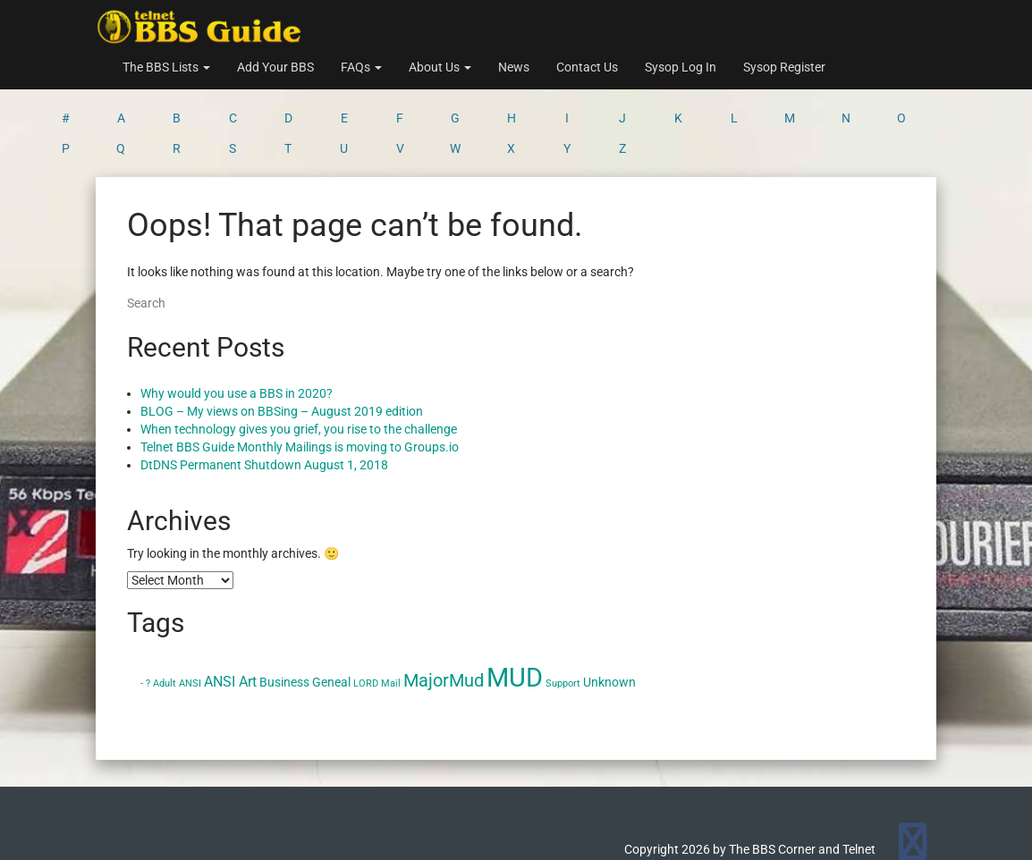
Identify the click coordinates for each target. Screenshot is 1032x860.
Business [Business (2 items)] (284, 612)
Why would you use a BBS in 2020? (236, 323)
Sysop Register (784, 67)
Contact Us (587, 67)
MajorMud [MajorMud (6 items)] (443, 610)
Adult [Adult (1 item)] (164, 614)
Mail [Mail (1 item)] (391, 614)
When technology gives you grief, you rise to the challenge (298, 359)
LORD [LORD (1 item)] (365, 614)
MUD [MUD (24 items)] (514, 608)
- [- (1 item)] (141, 614)
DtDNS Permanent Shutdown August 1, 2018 (264, 395)
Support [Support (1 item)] (563, 614)
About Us (440, 67)
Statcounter (33, 851)
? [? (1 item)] (148, 614)
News (513, 67)
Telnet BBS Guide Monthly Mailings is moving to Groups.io (299, 377)
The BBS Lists (166, 67)
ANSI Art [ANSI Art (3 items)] (230, 611)
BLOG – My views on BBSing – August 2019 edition (281, 341)
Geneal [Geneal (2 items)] (331, 612)
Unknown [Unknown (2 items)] (609, 612)
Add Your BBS (275, 67)
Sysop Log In (680, 67)
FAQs (361, 67)
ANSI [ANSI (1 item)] (190, 614)
